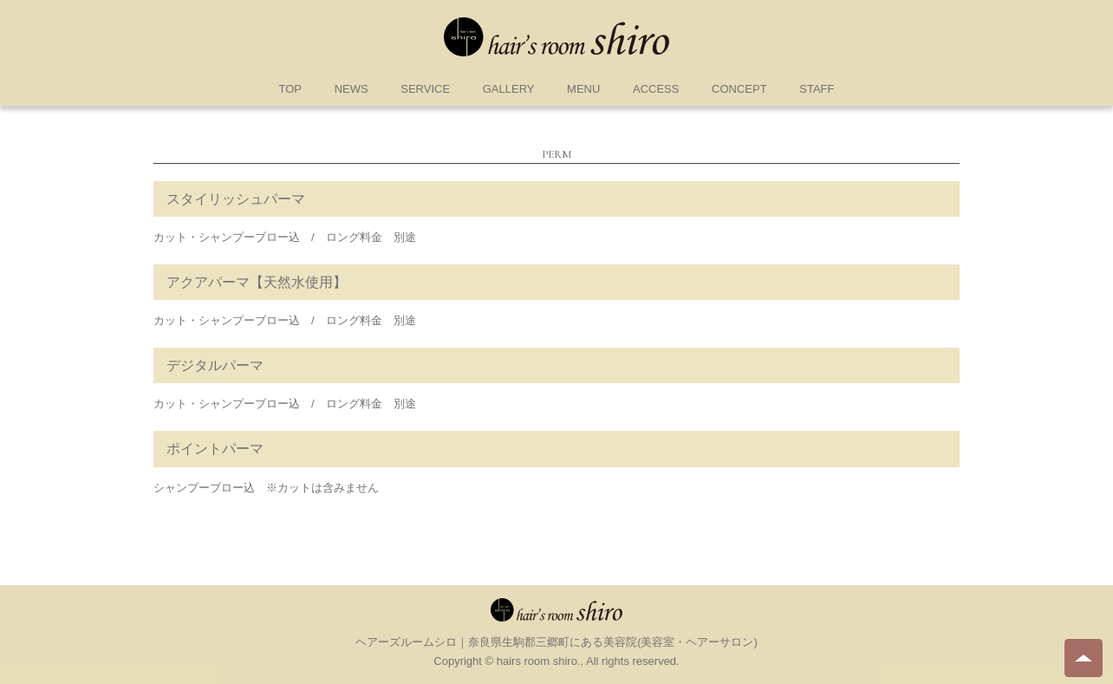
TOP (291, 88)
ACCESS (656, 88)
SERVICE (425, 88)
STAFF (816, 88)
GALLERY (509, 88)
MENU (583, 88)
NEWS (351, 88)
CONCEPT (739, 88)
